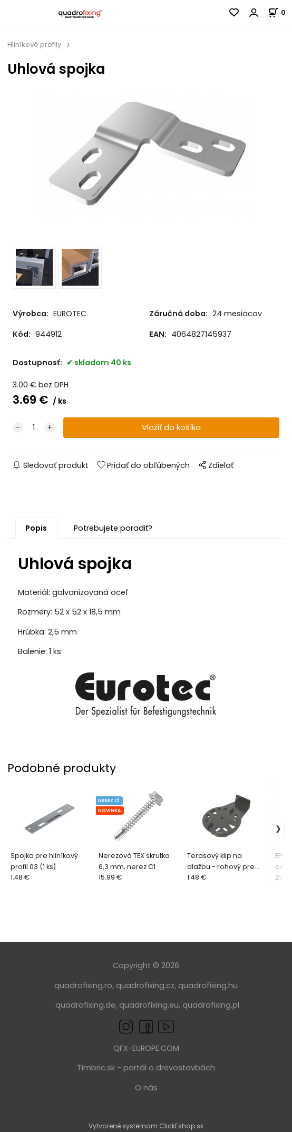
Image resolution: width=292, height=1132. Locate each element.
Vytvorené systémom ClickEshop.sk (146, 1125)
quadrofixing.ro (83, 985)
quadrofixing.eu (149, 1005)
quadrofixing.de (85, 1005)
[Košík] (280, 12)
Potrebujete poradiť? (113, 528)
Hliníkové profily (34, 45)
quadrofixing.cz (145, 985)
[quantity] (33, 427)
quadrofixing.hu (208, 985)
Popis (36, 528)
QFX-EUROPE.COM (146, 1048)
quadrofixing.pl (210, 1005)
